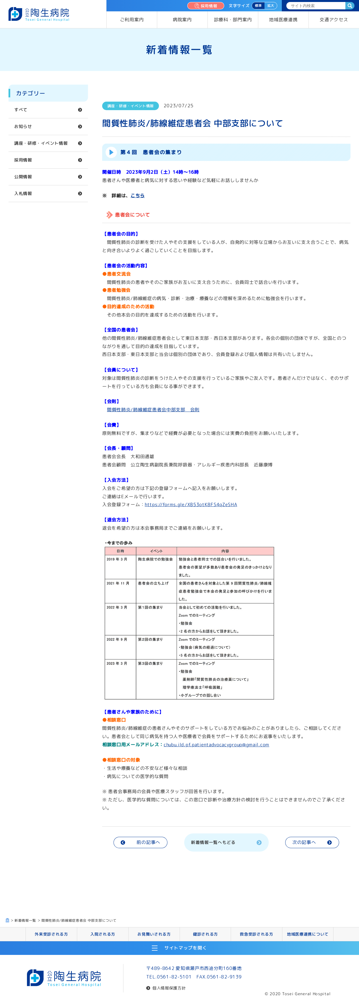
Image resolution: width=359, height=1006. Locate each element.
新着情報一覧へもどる (226, 842)
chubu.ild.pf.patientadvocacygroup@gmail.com (216, 744)
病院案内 (182, 19)
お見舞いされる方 (154, 933)
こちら (138, 195)
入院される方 (102, 933)
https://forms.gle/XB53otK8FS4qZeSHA (191, 504)
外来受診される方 (51, 933)
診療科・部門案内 (233, 19)
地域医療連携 (283, 19)
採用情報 (205, 6)
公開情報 (23, 177)
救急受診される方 (256, 933)
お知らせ (23, 126)
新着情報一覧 (25, 920)
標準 (258, 5)
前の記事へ (140, 842)
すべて (21, 110)
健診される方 (205, 933)
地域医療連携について (308, 933)
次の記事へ (312, 842)
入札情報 (23, 193)
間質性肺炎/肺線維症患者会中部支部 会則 (153, 409)
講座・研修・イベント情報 (41, 143)
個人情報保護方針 (169, 988)
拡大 (270, 5)
